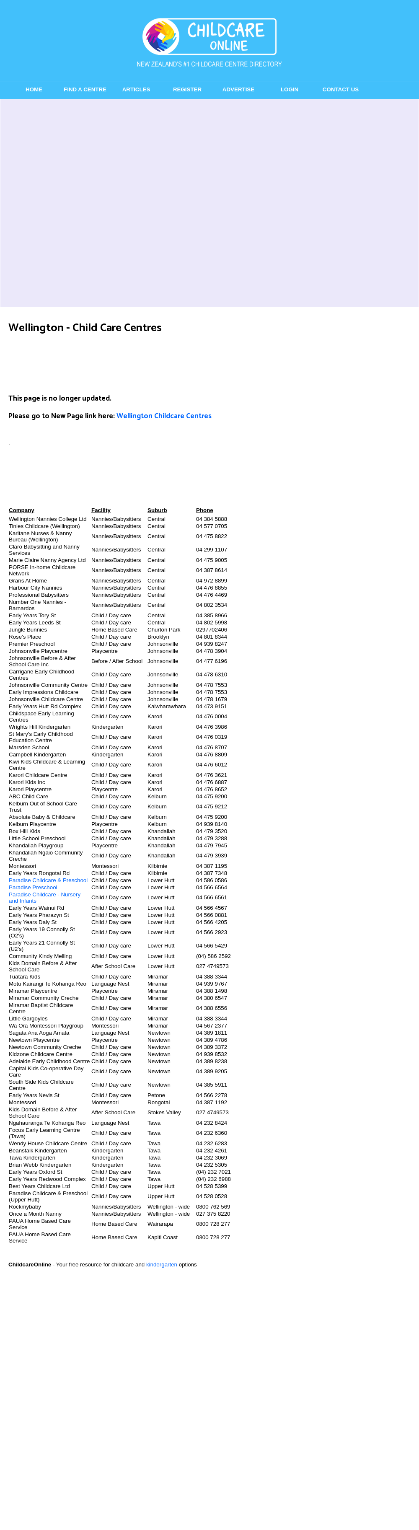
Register (187, 89)
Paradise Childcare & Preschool (48, 880)
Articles (136, 89)
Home (34, 89)
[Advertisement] (98, 203)
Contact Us (341, 89)
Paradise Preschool (33, 887)
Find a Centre (85, 89)
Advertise (238, 89)
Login (289, 89)
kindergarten (161, 1264)
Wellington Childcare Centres (164, 416)
